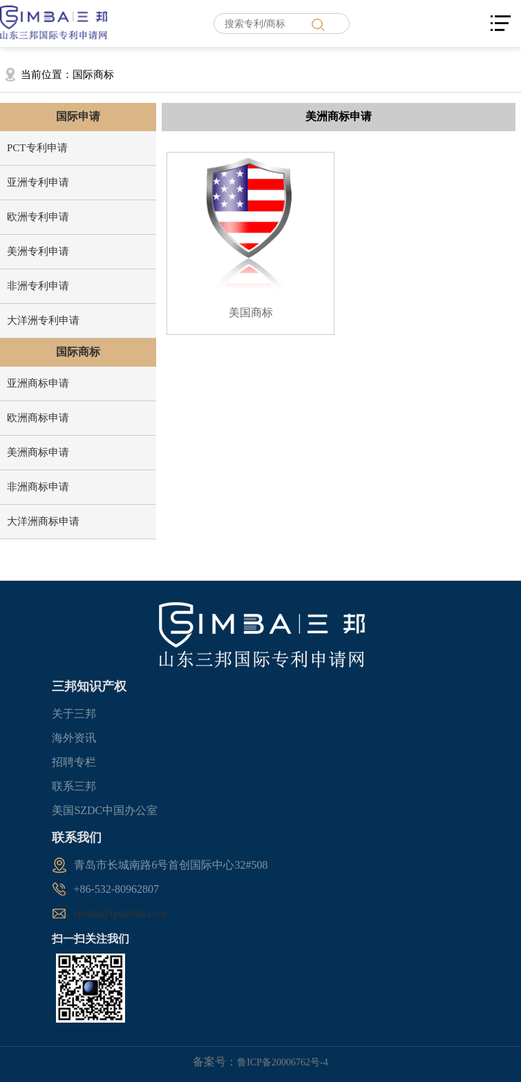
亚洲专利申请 (38, 182)
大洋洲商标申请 (43, 521)
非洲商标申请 (38, 486)
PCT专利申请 (37, 147)
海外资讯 (74, 738)
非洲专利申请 (38, 285)
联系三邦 (74, 786)
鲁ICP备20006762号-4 (282, 1062)
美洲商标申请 (38, 452)
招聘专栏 (74, 762)
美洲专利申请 (38, 251)
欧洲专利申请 (38, 216)
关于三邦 (74, 713)
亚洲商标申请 (38, 383)
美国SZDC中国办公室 (105, 810)
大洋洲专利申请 (43, 320)
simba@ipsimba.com (120, 913)
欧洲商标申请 (38, 417)
